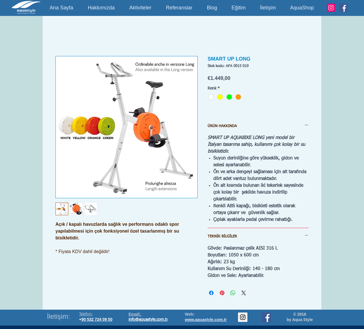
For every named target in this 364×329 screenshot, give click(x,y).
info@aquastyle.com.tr (148, 320)
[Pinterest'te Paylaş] (222, 292)
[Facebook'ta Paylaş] (211, 292)
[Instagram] (331, 8)
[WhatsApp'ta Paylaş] (232, 292)
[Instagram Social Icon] (242, 317)
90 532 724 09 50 (96, 319)
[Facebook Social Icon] (266, 317)
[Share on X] (243, 292)
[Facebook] (343, 8)
